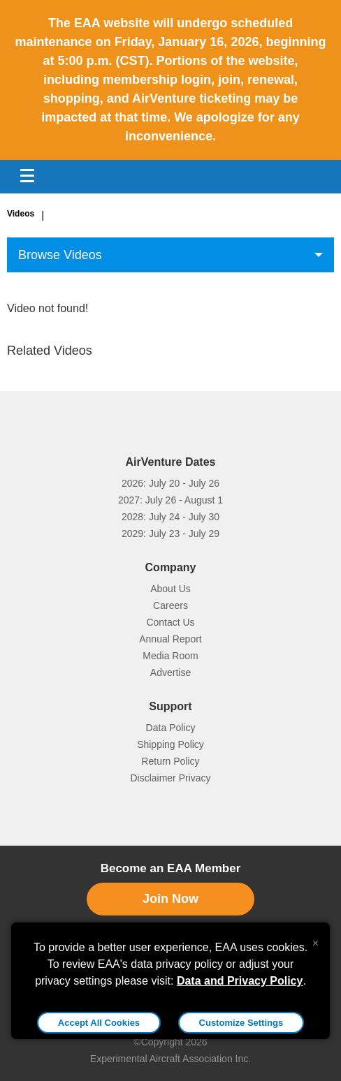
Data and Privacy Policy (240, 981)
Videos (20, 214)
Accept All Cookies (99, 1022)
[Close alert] (315, 940)
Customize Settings (241, 1022)
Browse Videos (60, 255)
